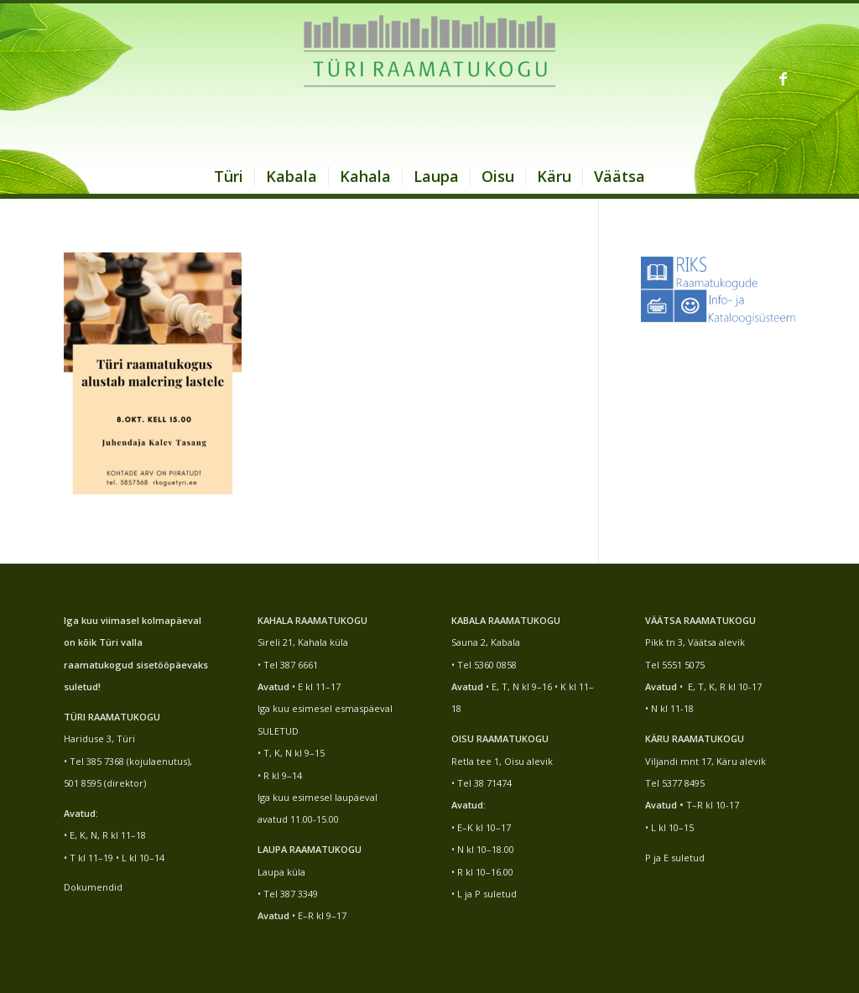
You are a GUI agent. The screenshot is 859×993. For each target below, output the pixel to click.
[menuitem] (228, 176)
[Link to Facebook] (782, 78)
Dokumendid (93, 887)
